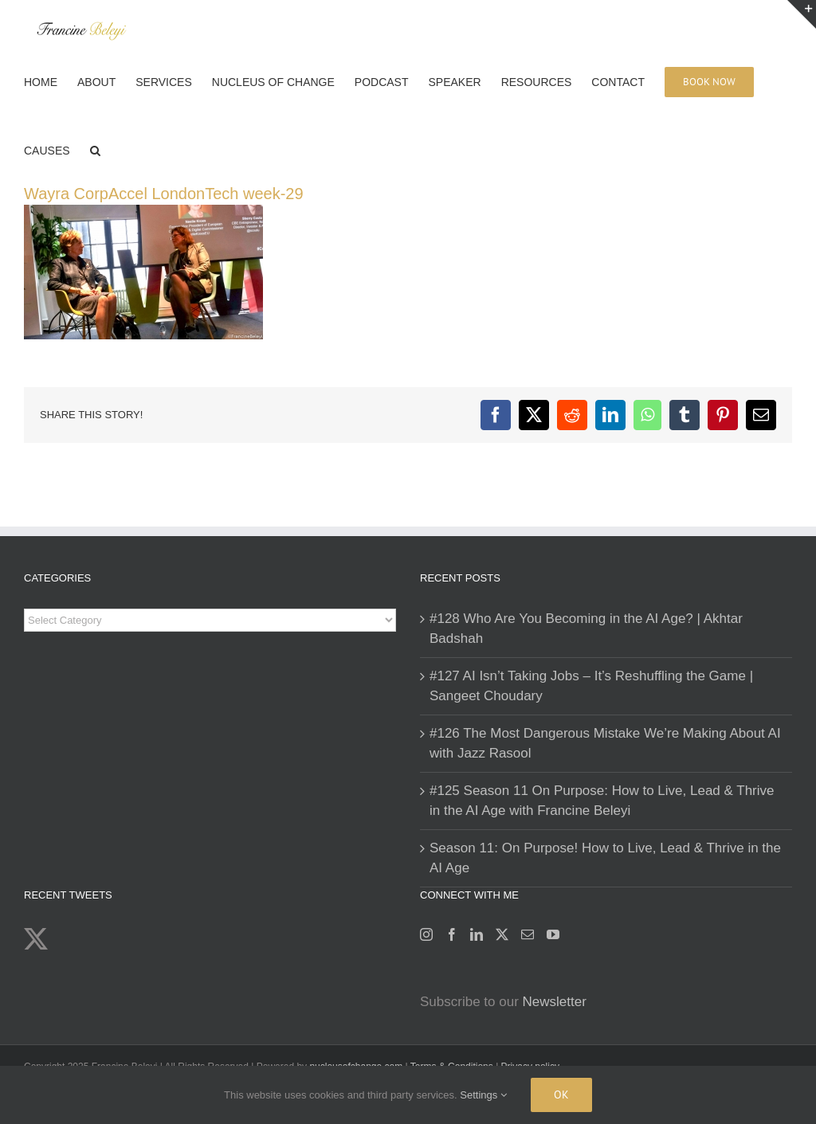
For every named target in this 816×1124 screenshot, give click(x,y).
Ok (561, 1094)
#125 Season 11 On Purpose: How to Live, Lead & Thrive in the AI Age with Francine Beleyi (602, 801)
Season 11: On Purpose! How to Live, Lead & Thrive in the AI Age (605, 858)
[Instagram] (426, 934)
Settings (483, 1095)
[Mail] (527, 934)
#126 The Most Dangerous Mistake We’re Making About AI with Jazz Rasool (605, 744)
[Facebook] (451, 934)
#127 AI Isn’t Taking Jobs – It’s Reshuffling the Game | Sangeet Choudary (591, 686)
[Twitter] (502, 934)
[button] (95, 149)
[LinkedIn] (476, 934)
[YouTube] (553, 934)
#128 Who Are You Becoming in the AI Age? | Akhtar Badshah (586, 629)
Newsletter (554, 1001)
